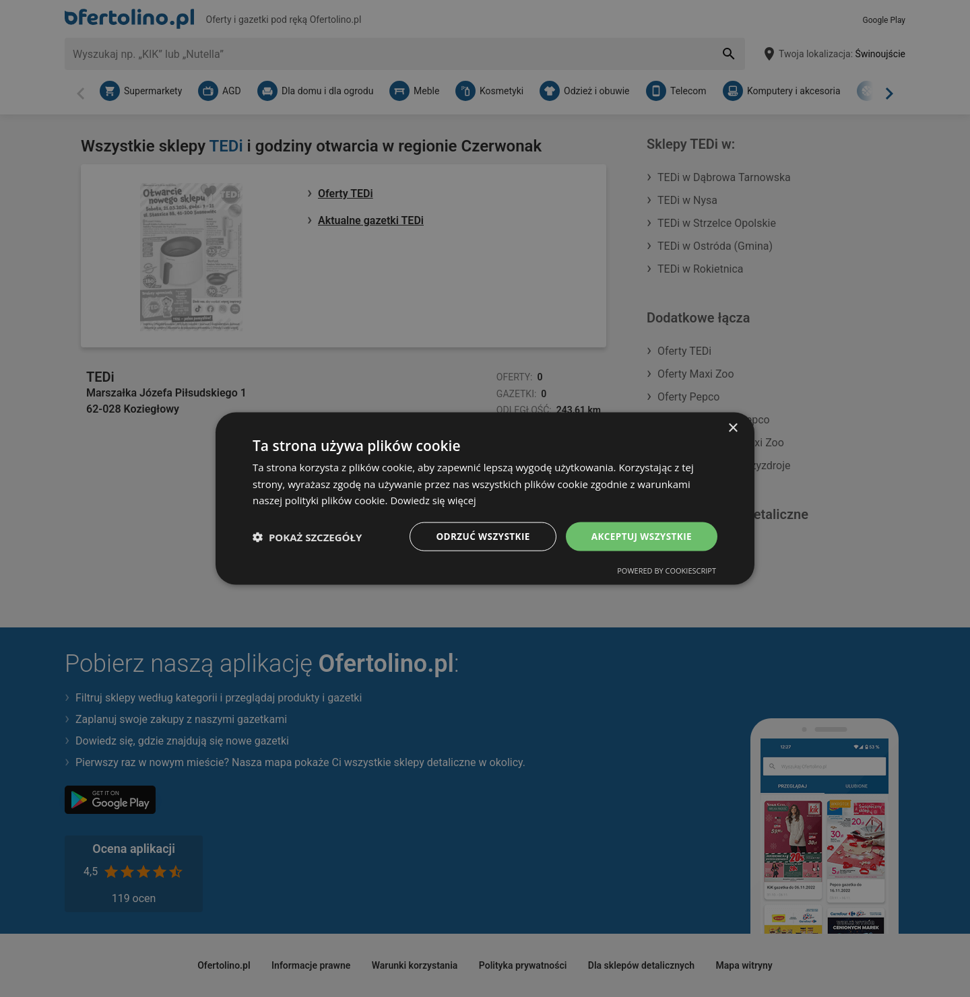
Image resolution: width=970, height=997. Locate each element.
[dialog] (485, 498)
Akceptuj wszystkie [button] (640, 536)
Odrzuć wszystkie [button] (478, 536)
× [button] (733, 427)
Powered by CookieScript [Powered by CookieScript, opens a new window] (666, 571)
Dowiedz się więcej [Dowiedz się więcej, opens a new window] (434, 499)
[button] (307, 536)
